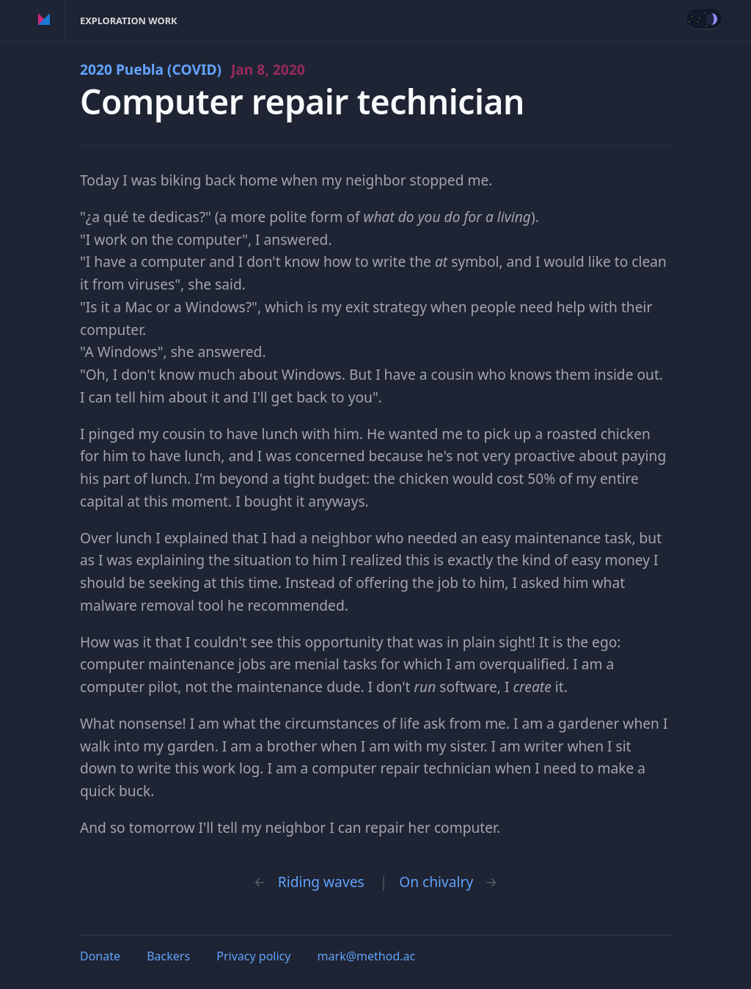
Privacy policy (253, 956)
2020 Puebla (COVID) (192, 69)
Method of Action (44, 20)
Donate (100, 956)
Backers (168, 956)
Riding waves (321, 881)
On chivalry (436, 881)
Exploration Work (128, 20)
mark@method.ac (367, 956)
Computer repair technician (302, 101)
